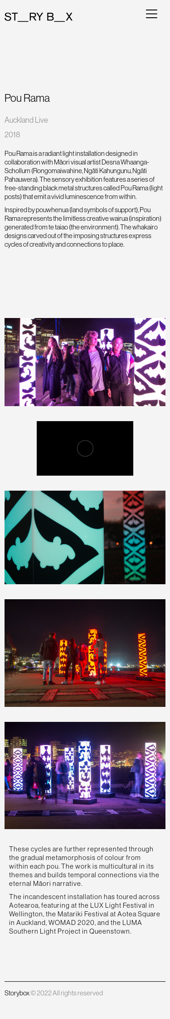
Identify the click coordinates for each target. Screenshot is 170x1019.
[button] (151, 13)
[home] (39, 17)
